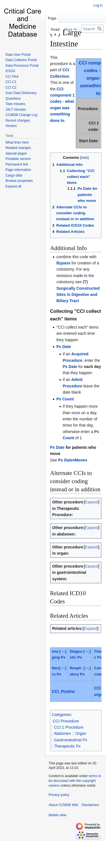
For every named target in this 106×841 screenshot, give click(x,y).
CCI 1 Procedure (68, 727)
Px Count (64, 399)
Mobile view (57, 815)
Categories (61, 714)
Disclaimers (90, 805)
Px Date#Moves (72, 460)
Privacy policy (59, 795)
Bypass (63, 263)
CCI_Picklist (63, 691)
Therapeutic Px (67, 746)
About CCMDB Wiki (63, 805)
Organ (80, 733)
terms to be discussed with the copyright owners (75, 781)
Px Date (63, 346)
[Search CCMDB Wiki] (92, 29)
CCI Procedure (66, 721)
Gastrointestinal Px (70, 740)
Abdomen (62, 733)
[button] (13, 186)
